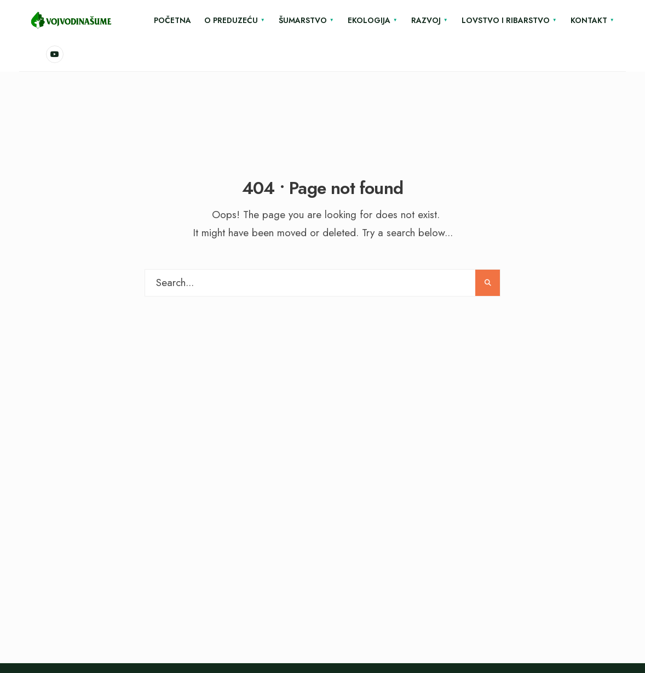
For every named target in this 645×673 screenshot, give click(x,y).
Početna (172, 20)
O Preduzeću (231, 20)
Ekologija (369, 20)
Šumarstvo (303, 20)
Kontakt (589, 20)
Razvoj (426, 20)
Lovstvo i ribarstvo (506, 20)
